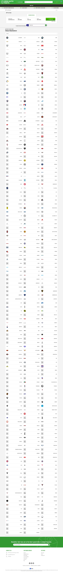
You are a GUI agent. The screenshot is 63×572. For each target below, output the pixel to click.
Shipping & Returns (26, 554)
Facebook (29, 563)
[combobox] (39, 2)
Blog (24, 560)
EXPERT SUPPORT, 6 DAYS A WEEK (39, 7)
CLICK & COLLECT (23, 7)
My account (42, 552)
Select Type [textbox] (29, 19)
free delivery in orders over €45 (8, 7)
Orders (42, 554)
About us (25, 552)
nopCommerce (28, 565)
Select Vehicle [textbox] (39, 19)
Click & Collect (25, 555)
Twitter (31, 563)
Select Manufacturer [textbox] (11, 19)
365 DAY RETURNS (55, 7)
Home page (31, 5)
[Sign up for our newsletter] (31, 545)
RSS (33, 563)
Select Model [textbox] (20, 19)
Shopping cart (43, 555)
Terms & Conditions (26, 556)
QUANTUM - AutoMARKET (37, 565)
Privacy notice (25, 558)
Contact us (25, 559)
